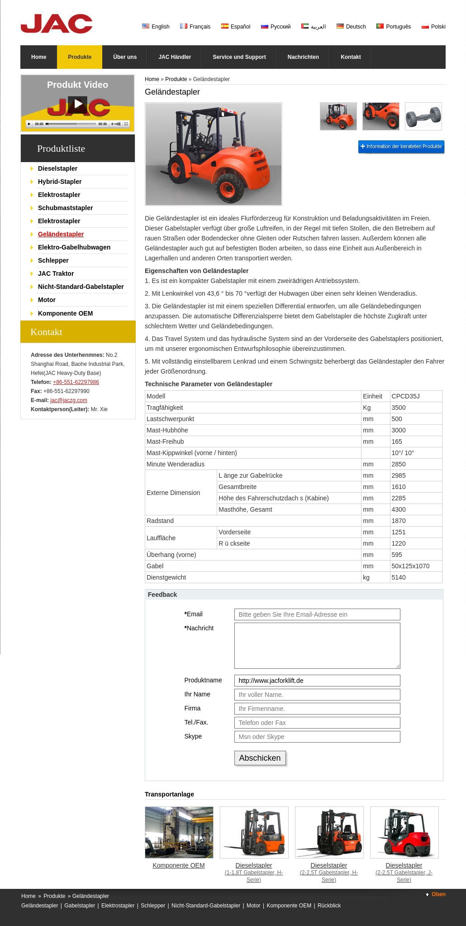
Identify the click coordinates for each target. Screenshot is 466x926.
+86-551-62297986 (76, 382)
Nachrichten (303, 57)
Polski (434, 27)
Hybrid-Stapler (59, 181)
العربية (313, 27)
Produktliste (61, 148)
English (156, 27)
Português (393, 27)
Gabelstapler (79, 905)
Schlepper (53, 260)
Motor (47, 299)
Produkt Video (77, 85)
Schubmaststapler (65, 207)
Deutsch (351, 27)
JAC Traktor (56, 273)
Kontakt (351, 57)
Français (195, 27)
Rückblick (329, 905)
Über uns (125, 57)
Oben (439, 894)
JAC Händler (174, 57)
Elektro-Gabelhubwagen (74, 247)
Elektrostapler (59, 194)
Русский (276, 27)
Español (236, 27)
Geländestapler (61, 234)
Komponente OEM (65, 313)
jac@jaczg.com (68, 400)
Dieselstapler (57, 168)
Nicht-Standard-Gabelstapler (81, 286)
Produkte (79, 57)
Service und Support (239, 57)
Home (38, 57)
